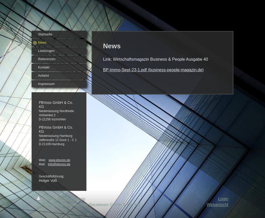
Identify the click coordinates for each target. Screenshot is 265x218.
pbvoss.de (63, 160)
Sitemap (77, 199)
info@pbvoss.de (59, 164)
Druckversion (52, 199)
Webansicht (217, 205)
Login (223, 199)
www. (52, 160)
